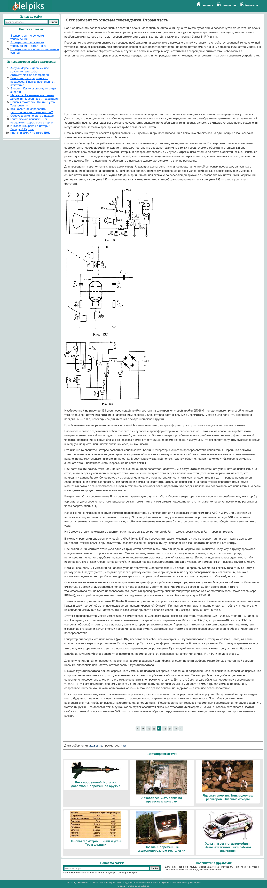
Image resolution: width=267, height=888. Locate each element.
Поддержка (195, 882)
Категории (229, 5)
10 (148, 728)
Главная (207, 5)
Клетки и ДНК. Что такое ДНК (30, 132)
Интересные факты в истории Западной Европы (30, 127)
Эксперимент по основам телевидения (27, 37)
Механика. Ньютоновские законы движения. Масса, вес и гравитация (34, 97)
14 (170, 728)
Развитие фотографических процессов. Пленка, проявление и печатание (33, 82)
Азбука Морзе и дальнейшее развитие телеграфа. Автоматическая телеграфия (29, 71)
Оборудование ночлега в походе (32, 115)
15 (175, 728)
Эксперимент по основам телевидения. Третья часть (28, 44)
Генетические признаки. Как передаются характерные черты (31, 121)
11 (154, 728)
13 (164, 728)
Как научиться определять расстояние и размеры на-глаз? (31, 110)
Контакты (251, 5)
